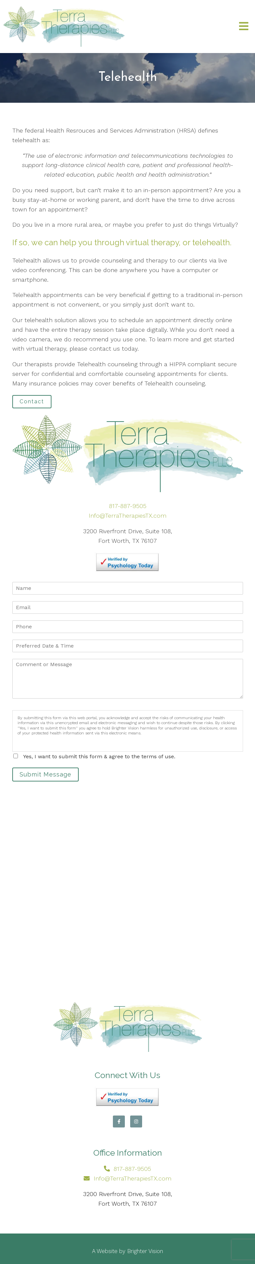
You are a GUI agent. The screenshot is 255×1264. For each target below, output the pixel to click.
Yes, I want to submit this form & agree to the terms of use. (99, 756)
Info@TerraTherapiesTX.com (127, 515)
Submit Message (45, 774)
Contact (32, 401)
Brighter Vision (145, 1251)
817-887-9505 (127, 505)
